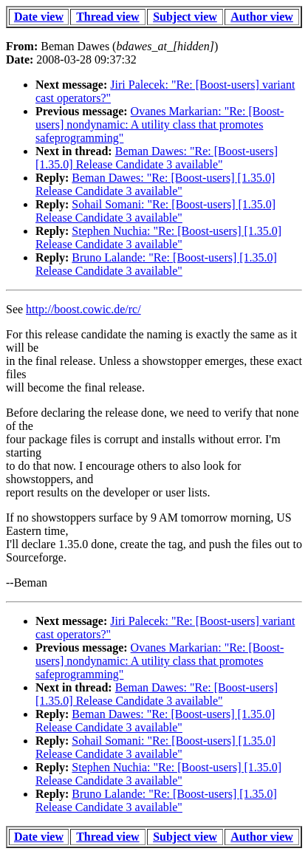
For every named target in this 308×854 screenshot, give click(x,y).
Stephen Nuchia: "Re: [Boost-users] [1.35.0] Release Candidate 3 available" (158, 237)
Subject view (185, 16)
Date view (39, 16)
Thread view (107, 16)
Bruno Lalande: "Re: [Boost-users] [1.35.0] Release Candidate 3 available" (156, 264)
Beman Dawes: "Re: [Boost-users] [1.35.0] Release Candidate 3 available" (156, 158)
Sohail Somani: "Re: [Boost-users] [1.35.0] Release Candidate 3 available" (155, 211)
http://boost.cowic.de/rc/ (83, 309)
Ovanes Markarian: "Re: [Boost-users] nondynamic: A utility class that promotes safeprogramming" (159, 124)
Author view (261, 16)
